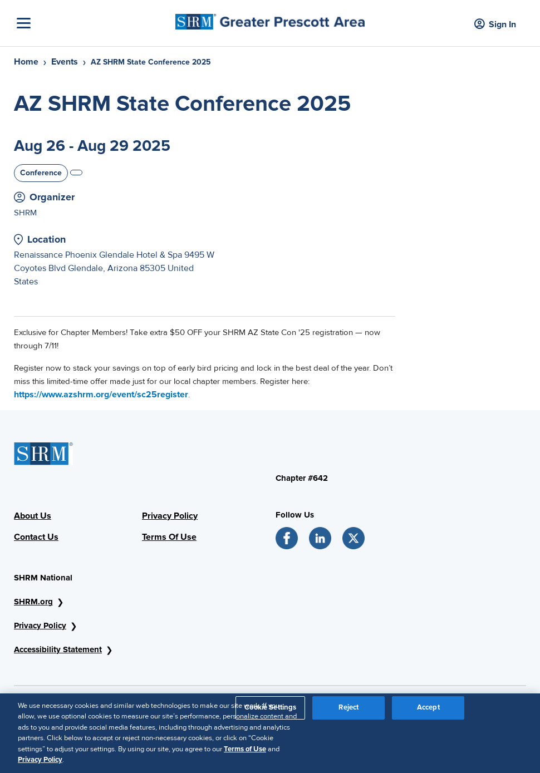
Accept (428, 707)
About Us (32, 515)
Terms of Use (245, 749)
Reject (348, 707)
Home (26, 61)
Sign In (495, 24)
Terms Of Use (169, 537)
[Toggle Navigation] (93, 23)
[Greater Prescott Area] (270, 19)
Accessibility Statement (58, 649)
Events (64, 61)
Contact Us (36, 537)
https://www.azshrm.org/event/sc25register (101, 394)
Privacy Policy (170, 515)
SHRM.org (33, 602)
